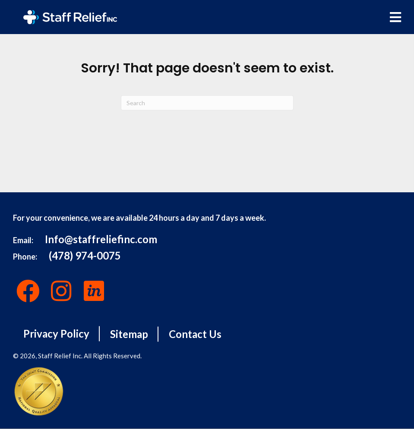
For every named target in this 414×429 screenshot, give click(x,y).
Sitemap (129, 334)
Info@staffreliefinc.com (101, 239)
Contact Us (195, 334)
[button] (28, 291)
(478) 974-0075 (85, 255)
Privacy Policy (56, 333)
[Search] (207, 102)
